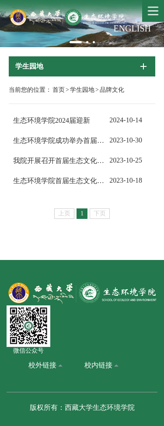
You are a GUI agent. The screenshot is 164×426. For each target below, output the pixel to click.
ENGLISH (132, 28)
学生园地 (82, 90)
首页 (58, 90)
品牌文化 (112, 90)
